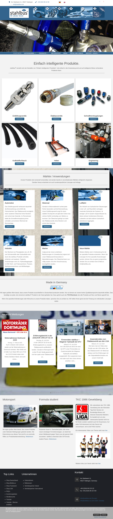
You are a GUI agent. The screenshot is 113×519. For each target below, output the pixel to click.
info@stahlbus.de (18, 4)
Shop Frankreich (11, 486)
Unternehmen (29, 480)
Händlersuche (10, 497)
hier (106, 430)
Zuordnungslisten (11, 494)
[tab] (46, 48)
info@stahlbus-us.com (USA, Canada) (92, 500)
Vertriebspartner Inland (32, 486)
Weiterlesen (19, 119)
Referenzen (28, 483)
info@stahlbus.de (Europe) (88, 498)
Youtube (8, 499)
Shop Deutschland (12, 480)
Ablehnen (104, 514)
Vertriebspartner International (34, 488)
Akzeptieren (97, 514)
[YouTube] (104, 1)
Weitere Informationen (100, 517)
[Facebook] (100, 1)
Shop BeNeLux (11, 483)
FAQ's (8, 491)
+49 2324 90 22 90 (43, 2)
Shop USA (9, 488)
